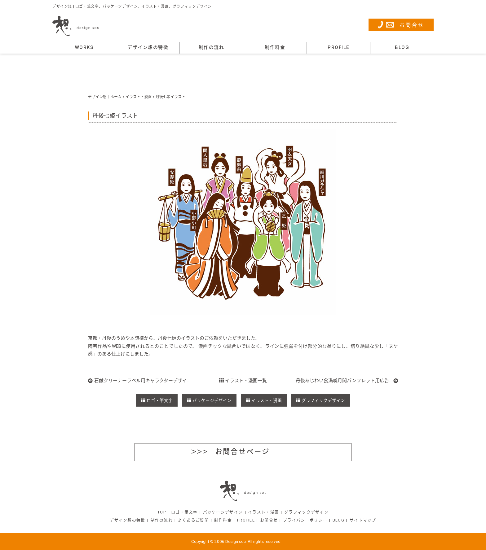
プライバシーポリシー (305, 520)
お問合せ (412, 25)
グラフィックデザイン (323, 400)
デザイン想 (97, 97)
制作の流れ (211, 47)
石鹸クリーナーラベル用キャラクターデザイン (142, 380)
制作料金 (275, 47)
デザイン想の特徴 (147, 47)
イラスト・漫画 (139, 97)
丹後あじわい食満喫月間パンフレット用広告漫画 (344, 380)
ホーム (116, 97)
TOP (161, 512)
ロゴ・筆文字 (160, 400)
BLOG (402, 47)
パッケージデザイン (212, 400)
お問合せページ (242, 451)
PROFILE (338, 47)
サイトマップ (363, 520)
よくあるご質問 (193, 520)
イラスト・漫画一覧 (243, 380)
